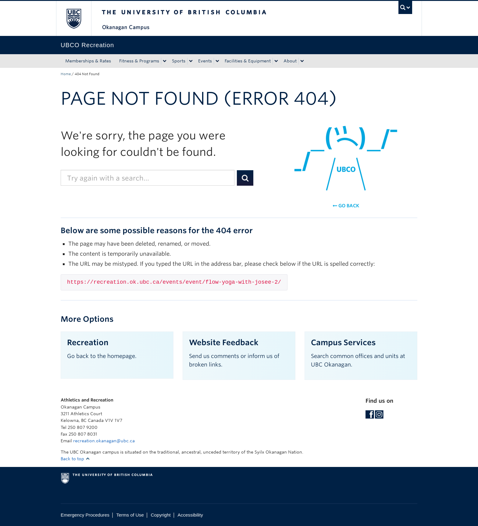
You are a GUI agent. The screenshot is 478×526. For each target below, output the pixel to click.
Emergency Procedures (85, 514)
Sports (178, 60)
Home (66, 74)
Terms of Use (130, 514)
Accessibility (190, 514)
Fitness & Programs (139, 60)
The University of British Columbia (73, 18)
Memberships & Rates (88, 60)
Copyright (160, 514)
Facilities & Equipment (248, 60)
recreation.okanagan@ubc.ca (104, 440)
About (290, 60)
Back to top (75, 458)
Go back (346, 206)
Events (205, 60)
